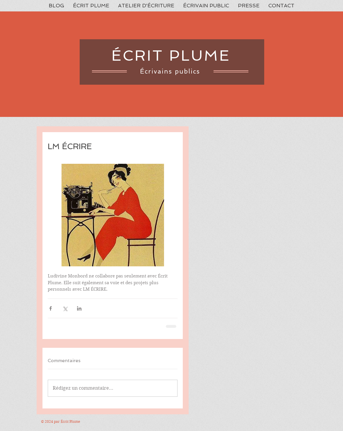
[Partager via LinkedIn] (79, 308)
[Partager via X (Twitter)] (65, 308)
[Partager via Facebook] (50, 308)
